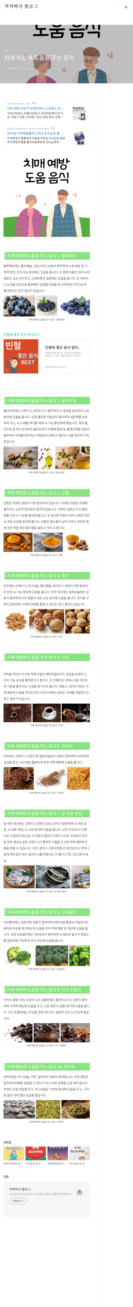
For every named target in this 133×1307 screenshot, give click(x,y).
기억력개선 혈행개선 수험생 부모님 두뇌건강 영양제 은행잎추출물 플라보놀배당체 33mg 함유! (36, 140)
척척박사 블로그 (21, 6)
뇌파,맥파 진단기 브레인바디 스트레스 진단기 (35, 108)
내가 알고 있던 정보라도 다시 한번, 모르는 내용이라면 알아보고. (41, 1194)
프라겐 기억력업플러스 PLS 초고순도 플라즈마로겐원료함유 (35, 133)
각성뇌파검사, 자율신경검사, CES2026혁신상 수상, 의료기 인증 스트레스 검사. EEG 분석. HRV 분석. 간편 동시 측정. (35, 115)
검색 (118, 6)
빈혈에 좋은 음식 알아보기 (21, 334)
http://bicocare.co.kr (18, 103)
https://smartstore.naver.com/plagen (28, 128)
